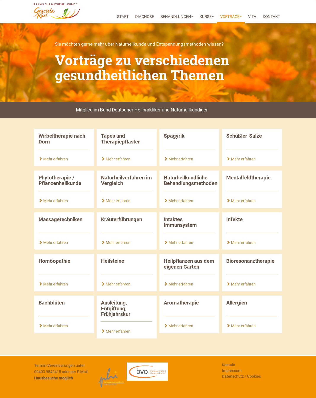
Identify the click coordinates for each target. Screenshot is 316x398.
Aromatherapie (181, 303)
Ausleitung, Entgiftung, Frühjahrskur (115, 308)
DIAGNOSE (144, 16)
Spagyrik (174, 136)
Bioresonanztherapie (250, 261)
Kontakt (228, 365)
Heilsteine (112, 261)
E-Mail (82, 371)
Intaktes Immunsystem (180, 222)
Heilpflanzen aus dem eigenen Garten (189, 264)
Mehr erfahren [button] (53, 159)
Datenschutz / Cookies (241, 376)
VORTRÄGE (231, 16)
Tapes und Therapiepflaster (120, 139)
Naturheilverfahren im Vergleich (126, 180)
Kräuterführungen (121, 219)
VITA (252, 16)
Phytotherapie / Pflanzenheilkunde (59, 180)
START (123, 16)
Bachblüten (51, 303)
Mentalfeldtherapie (248, 178)
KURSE (207, 16)
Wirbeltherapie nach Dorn (61, 139)
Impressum (232, 370)
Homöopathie (54, 261)
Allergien (236, 303)
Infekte (234, 219)
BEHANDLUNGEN (176, 16)
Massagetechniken (60, 219)
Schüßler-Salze (244, 136)
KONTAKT (271, 16)
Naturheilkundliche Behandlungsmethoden (190, 180)
